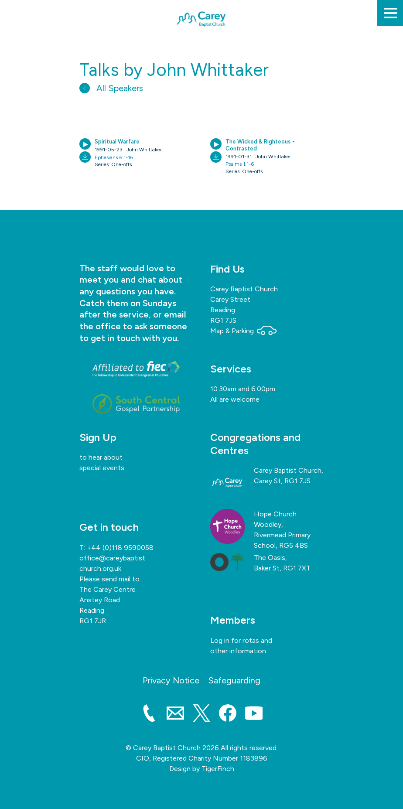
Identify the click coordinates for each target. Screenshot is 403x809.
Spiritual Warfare (117, 141)
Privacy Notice (171, 680)
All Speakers (111, 88)
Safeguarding (234, 680)
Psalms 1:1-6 (239, 164)
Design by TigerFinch (201, 769)
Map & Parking (243, 331)
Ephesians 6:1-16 (114, 157)
